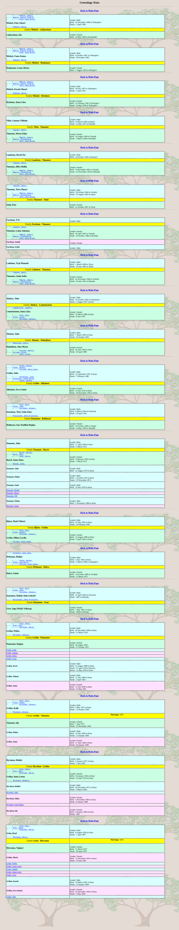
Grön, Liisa (25, 368)
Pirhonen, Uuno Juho (22, 574)
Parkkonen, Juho (27, 393)
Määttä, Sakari (27, 16)
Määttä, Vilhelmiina (22, 144)
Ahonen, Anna (19, 483)
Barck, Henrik (26, 471)
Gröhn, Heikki (26, 380)
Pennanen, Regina (21, 738)
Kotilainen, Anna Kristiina (25, 434)
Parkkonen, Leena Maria (24, 395)
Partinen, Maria (27, 652)
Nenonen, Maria (12, 513)
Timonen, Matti (20, 134)
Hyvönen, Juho (12, 821)
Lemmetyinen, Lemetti (23, 319)
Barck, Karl (18, 473)
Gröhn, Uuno (11, 684)
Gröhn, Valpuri (12, 678)
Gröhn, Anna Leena (14, 896)
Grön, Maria (25, 475)
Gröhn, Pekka (19, 728)
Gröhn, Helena (26, 397)
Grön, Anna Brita (28, 20)
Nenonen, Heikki (13, 510)
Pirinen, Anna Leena (29, 385)
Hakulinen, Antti (21, 356)
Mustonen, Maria (27, 859)
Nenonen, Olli (11, 515)
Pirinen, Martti (27, 364)
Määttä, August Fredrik (24, 18)
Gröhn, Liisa (19, 329)
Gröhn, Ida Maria (21, 584)
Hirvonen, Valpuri (28, 332)
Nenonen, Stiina (12, 526)
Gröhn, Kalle (11, 675)
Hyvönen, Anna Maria (15, 833)
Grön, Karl (25, 327)
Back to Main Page (89, 10)
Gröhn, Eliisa (11, 681)
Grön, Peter (25, 648)
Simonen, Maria (20, 28)
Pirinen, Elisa (20, 366)
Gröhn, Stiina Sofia (13, 902)
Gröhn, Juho (18, 424)
